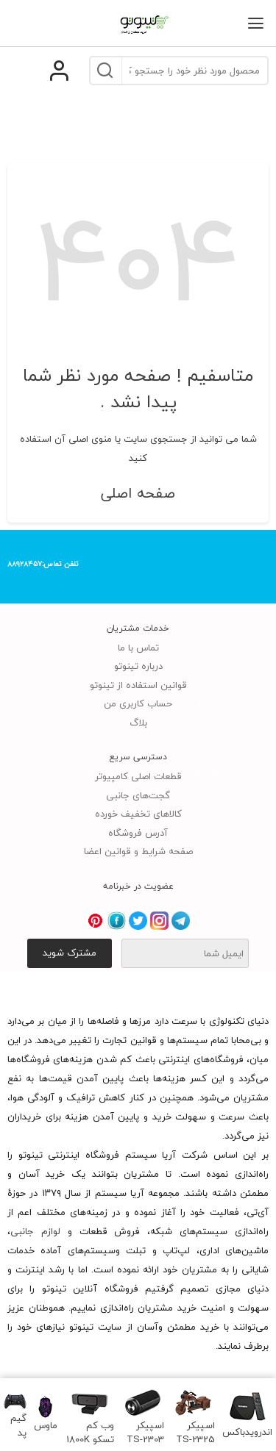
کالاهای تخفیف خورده (138, 814)
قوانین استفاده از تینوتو (138, 685)
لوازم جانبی (35, 1231)
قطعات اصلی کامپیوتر (138, 776)
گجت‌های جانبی (138, 795)
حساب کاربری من (138, 703)
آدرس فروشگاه (138, 833)
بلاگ (138, 722)
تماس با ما (138, 647)
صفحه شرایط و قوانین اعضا (138, 851)
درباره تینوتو (138, 666)
